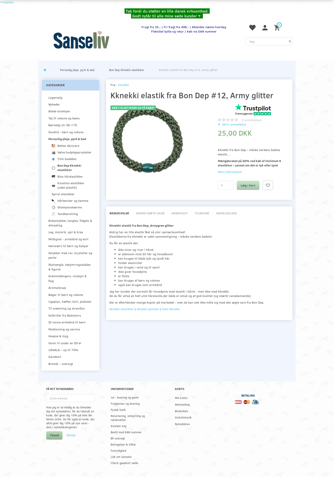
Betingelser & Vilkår (123, 444)
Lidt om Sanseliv (121, 457)
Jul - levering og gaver (125, 397)
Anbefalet (179, 213)
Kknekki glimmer (148, 309)
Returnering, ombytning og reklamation (128, 418)
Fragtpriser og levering (125, 403)
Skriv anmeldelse (233, 124)
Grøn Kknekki (171, 309)
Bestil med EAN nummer (126, 432)
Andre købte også (150, 213)
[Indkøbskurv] (277, 27)
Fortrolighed (118, 450)
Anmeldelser (226, 213)
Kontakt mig (118, 426)
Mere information (230, 172)
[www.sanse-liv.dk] (81, 40)
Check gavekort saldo (124, 463)
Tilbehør (202, 213)
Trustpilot (7, 2)
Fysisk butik (118, 409)
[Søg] (290, 41)
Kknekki (123, 85)
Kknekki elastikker (121, 309)
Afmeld (70, 435)
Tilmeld (54, 435)
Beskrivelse (119, 213)
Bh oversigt (118, 438)
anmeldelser (252, 120)
